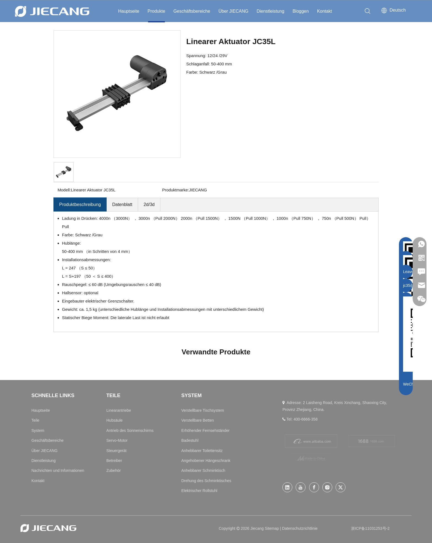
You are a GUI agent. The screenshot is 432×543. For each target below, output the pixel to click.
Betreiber (114, 460)
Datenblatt (122, 204)
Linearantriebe (118, 410)
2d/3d (149, 204)
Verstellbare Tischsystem (202, 410)
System (37, 430)
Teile (35, 420)
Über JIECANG (233, 11)
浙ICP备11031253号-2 (370, 528)
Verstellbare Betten (197, 420)
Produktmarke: (175, 190)
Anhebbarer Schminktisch (203, 470)
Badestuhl (189, 440)
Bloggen (301, 11)
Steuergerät (116, 450)
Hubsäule (114, 420)
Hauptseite (128, 11)
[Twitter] (340, 487)
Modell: (64, 190)
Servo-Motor (117, 440)
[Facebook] (314, 487)
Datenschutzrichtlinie (300, 528)
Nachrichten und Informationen (57, 470)
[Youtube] (301, 487)
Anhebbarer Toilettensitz (202, 450)
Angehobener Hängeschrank (205, 460)
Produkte (156, 11)
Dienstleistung (270, 11)
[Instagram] (327, 487)
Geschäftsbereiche (192, 11)
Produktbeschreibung (80, 204)
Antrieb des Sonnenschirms (129, 430)
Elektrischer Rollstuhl (199, 490)
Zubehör (113, 470)
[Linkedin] (287, 487)
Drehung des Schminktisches (206, 480)
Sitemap (272, 528)
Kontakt (324, 11)
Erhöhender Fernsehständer (205, 430)
